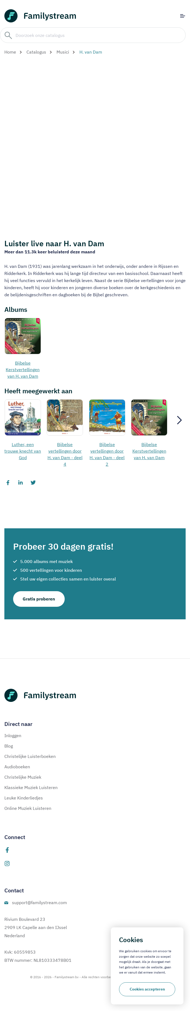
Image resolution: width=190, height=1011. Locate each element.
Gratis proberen (39, 599)
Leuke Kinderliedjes (23, 798)
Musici (63, 52)
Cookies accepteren (147, 989)
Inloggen (12, 735)
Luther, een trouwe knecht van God (22, 451)
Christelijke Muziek (22, 777)
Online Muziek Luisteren (27, 808)
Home (10, 52)
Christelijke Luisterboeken (30, 756)
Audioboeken (17, 766)
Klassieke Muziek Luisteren (31, 787)
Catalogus (36, 52)
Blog (8, 746)
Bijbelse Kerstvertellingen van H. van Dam (23, 369)
